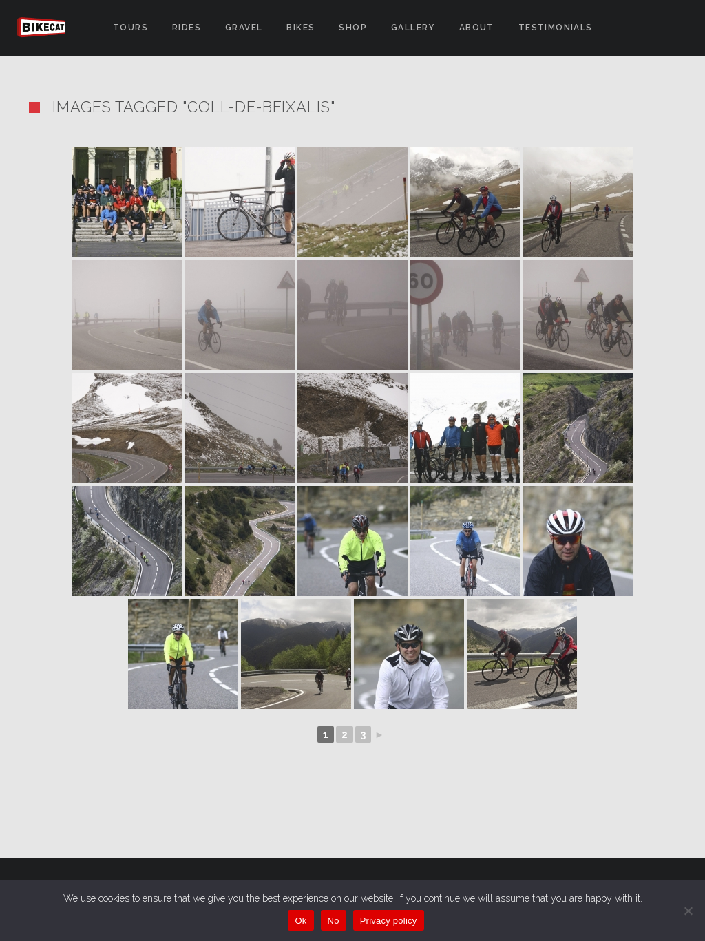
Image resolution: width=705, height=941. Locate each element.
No (333, 921)
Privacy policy (388, 921)
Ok (300, 921)
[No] (688, 911)
